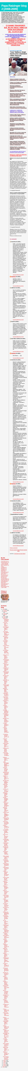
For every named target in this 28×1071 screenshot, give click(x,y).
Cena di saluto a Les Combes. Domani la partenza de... (6, 1058)
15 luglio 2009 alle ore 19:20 (18, 530)
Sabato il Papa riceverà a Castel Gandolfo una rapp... (6, 1049)
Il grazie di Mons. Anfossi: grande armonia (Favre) (6, 750)
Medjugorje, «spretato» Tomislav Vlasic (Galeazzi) (5, 794)
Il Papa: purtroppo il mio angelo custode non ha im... (5, 901)
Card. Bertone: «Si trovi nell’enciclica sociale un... (6, 905)
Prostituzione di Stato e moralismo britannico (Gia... (5, 702)
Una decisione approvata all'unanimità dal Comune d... (5, 970)
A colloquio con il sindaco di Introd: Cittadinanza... (6, 1006)
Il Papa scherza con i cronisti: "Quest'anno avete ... (6, 896)
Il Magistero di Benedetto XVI (4, 568)
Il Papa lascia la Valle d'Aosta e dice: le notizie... (6, 868)
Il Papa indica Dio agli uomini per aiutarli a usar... (5, 786)
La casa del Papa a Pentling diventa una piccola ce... (5, 740)
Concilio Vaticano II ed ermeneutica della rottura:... (6, 647)
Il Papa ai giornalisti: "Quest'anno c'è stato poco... (5, 888)
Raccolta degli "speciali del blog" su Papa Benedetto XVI (5, 578)
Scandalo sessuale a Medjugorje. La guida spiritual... (5, 799)
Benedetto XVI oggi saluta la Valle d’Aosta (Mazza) (6, 913)
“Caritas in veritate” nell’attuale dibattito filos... (5, 941)
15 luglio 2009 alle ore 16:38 (18, 512)
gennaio (4, 1065)
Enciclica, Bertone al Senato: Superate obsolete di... (6, 983)
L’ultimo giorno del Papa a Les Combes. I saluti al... (6, 694)
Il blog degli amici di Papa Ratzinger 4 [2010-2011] (5, 581)
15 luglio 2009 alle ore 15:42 (18, 481)
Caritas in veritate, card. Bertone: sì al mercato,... (6, 1010)
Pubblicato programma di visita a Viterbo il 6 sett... (6, 759)
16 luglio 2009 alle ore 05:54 (18, 545)
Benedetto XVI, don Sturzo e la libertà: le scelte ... (6, 974)
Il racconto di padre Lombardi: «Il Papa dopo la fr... (6, 965)
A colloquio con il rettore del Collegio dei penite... (6, 669)
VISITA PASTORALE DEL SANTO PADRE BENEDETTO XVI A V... (6, 764)
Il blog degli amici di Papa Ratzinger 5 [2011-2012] (5, 573)
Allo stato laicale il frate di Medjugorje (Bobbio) (6, 782)
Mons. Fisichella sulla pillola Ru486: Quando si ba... (6, 629)
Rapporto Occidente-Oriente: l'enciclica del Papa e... (6, 946)
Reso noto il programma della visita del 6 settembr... (5, 638)
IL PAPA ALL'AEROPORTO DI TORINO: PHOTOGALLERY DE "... (6, 804)
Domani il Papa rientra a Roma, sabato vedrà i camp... (6, 987)
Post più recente (13, 549)
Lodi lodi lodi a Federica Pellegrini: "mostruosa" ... (5, 853)
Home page (18, 550)
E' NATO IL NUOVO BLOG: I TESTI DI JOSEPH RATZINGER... (6, 730)
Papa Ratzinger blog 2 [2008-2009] (14, 7)
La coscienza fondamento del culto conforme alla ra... (6, 736)
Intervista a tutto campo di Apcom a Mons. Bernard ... (6, 677)
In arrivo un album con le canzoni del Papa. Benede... (6, 665)
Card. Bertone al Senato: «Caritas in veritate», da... (6, 909)
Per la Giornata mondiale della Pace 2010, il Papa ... (6, 652)
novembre (5, 611)
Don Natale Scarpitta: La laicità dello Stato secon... (6, 711)
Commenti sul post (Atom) (19, 553)
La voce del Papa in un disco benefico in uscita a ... (5, 624)
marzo (4, 1063)
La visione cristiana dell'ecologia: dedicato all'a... (6, 725)
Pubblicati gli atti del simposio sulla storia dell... (6, 673)
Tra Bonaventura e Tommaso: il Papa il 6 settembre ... (6, 661)
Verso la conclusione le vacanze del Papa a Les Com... (5, 992)
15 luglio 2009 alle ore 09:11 (18, 285)
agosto (4, 616)
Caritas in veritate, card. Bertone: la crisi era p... (6, 1031)
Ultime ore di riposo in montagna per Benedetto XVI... (6, 1053)
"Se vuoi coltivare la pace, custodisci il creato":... (5, 922)
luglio (4, 617)
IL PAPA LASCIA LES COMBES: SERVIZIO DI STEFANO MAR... (6, 814)
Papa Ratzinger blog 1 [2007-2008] (5, 587)
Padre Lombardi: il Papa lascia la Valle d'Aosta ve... (6, 857)
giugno (4, 1060)
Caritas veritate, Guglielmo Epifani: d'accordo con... (6, 1023)
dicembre (5, 610)
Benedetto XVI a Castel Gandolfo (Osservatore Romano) (6, 720)
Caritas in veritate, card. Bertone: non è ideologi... (6, 1027)
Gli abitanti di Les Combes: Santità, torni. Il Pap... (6, 861)
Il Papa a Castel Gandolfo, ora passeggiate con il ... (6, 819)
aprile (4, 1062)
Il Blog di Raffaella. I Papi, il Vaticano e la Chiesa (5, 565)
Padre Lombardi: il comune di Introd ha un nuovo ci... (6, 1045)
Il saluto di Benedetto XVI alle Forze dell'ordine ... (6, 883)
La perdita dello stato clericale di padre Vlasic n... (6, 840)
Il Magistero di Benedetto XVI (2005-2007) (4, 570)
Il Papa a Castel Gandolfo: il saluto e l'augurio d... (6, 926)
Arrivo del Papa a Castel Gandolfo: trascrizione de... (5, 832)
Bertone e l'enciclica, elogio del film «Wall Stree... (6, 930)
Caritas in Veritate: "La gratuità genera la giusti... (5, 955)
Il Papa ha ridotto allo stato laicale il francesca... (6, 879)
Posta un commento (13, 547)
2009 (3, 609)
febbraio (4, 1064)
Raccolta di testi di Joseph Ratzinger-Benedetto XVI (4, 575)
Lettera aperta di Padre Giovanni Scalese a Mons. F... (6, 656)
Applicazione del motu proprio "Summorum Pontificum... (6, 773)
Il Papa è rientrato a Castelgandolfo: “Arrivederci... (6, 827)
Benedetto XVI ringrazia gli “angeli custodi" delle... (5, 848)
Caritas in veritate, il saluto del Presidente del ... (5, 978)
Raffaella (13, 276)
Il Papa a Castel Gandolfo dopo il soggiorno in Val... (6, 745)
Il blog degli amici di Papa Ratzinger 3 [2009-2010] (5, 584)
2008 (3, 1066)
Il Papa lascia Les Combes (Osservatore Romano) (6, 823)
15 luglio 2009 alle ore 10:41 (18, 351)
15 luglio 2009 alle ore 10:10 (18, 319)
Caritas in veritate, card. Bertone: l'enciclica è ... (6, 1019)
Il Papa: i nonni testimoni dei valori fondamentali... (6, 1014)
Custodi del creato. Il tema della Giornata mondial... (5, 769)
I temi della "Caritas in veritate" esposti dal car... (5, 1040)
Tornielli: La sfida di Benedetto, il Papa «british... (6, 686)
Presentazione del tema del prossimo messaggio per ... (5, 917)
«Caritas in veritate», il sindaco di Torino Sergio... (5, 707)
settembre (5, 614)
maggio (4, 1061)
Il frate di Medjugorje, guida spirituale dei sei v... (6, 778)
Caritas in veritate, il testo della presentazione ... (6, 1001)
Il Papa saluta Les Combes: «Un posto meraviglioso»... (6, 754)
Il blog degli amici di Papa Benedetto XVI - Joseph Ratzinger (5, 562)
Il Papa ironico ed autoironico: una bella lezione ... (5, 836)
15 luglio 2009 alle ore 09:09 (18, 274)
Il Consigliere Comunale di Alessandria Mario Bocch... (6, 715)
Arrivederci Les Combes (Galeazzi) (5, 933)
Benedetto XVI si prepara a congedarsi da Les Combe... (6, 997)
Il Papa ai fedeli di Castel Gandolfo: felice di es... (6, 844)
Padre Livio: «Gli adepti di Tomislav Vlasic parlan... (6, 682)
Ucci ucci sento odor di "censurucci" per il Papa (5, 790)
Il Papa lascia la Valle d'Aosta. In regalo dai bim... (6, 865)
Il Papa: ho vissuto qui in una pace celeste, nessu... (6, 892)
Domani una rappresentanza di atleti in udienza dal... (6, 620)
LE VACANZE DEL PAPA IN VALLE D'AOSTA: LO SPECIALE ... (6, 633)
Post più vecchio (23, 549)
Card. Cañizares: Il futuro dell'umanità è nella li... (6, 937)
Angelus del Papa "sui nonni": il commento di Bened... (6, 950)
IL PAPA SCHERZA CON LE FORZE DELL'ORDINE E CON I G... (6, 874)
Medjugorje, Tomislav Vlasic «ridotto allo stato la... (5, 809)
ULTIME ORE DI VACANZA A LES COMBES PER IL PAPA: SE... (6, 960)
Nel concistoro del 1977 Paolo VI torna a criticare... (5, 643)
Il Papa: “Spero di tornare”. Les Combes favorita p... (6, 698)
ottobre (4, 613)
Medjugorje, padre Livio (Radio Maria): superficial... (5, 690)
